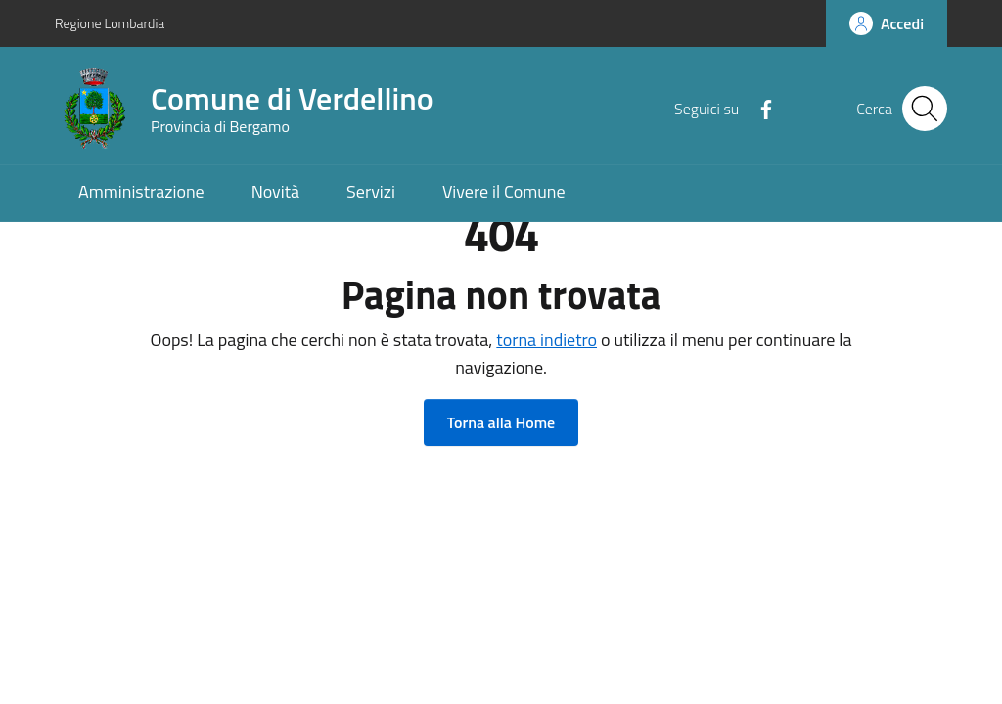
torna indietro (546, 340)
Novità (275, 191)
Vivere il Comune (504, 191)
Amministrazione (141, 191)
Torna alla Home (501, 422)
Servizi (370, 191)
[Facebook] (758, 107)
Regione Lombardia (109, 23)
